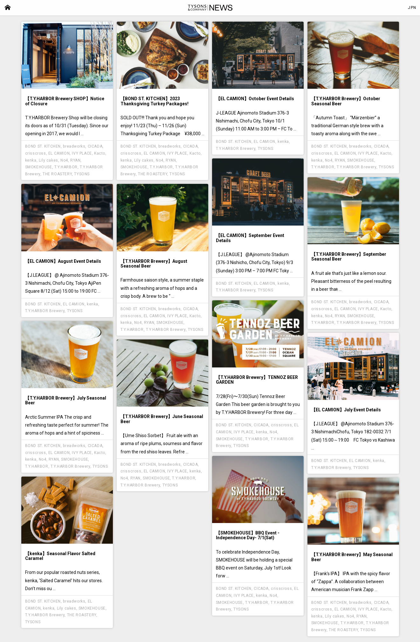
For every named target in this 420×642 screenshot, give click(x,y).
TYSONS (82, 174)
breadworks (74, 146)
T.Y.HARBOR (66, 167)
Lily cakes (48, 160)
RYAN (75, 160)
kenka (31, 160)
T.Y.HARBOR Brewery (236, 148)
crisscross (35, 153)
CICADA (95, 146)
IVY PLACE (82, 153)
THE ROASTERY (57, 174)
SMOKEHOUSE (38, 167)
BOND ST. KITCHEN (43, 146)
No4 (64, 160)
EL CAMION (59, 153)
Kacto (99, 153)
